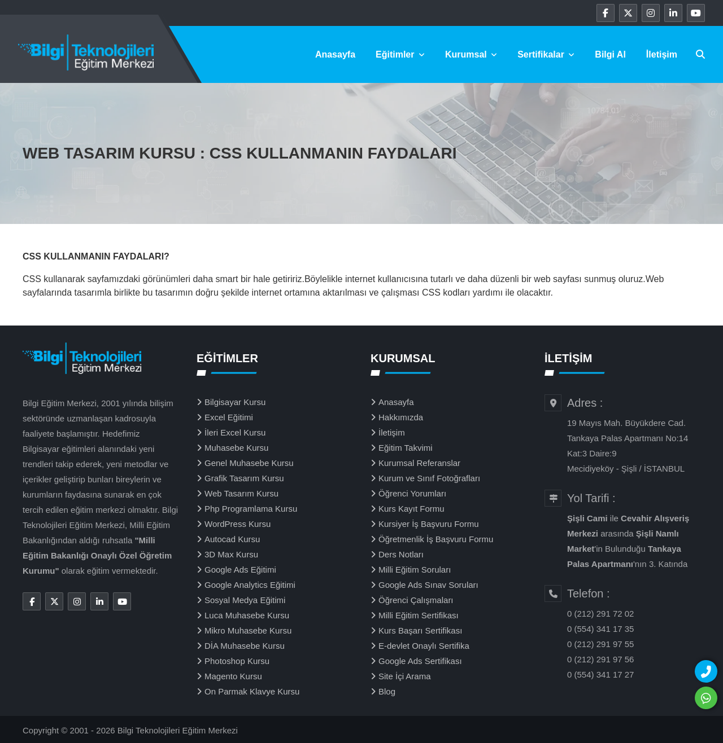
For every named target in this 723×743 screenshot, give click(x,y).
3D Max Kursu (231, 554)
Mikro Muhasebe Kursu (247, 630)
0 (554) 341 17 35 (600, 629)
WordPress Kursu (237, 524)
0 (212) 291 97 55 (600, 644)
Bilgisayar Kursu (234, 402)
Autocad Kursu (232, 539)
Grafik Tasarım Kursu (244, 478)
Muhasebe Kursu (236, 447)
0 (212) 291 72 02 (600, 613)
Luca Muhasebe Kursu (246, 615)
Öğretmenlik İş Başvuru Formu (435, 539)
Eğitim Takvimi (405, 447)
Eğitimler (400, 54)
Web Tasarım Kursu (241, 493)
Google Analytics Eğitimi (249, 585)
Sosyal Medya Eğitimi (244, 600)
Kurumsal (471, 54)
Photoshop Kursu (236, 661)
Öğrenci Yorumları (412, 493)
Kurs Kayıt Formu (411, 508)
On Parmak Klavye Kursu (251, 691)
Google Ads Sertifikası (420, 661)
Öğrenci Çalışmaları (416, 600)
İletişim (661, 54)
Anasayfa (335, 54)
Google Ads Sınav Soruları (428, 585)
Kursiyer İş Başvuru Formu (428, 524)
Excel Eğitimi (228, 417)
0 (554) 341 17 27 (600, 674)
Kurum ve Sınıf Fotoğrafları (429, 478)
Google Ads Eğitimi (240, 569)
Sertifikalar (545, 54)
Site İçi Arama (404, 676)
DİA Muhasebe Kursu (244, 645)
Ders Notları (401, 554)
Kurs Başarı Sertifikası (420, 630)
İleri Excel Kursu (234, 432)
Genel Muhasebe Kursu (249, 463)
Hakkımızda (400, 417)
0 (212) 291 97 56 (600, 659)
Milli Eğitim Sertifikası (418, 615)
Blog (386, 691)
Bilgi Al (610, 54)
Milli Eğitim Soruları (414, 569)
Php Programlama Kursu (250, 508)
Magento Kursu (233, 676)
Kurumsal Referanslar (419, 463)
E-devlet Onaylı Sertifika (423, 645)
